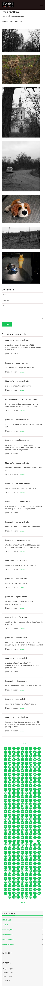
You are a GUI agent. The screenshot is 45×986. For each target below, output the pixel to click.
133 (30, 800)
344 (9, 889)
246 (13, 848)
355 (18, 893)
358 (30, 893)
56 (10, 771)
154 (5, 811)
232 (31, 841)
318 (13, 878)
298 (5, 871)
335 (9, 886)
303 (26, 871)
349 (30, 889)
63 (39, 771)
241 (30, 845)
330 (26, 882)
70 (31, 774)
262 (5, 856)
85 (18, 782)
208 (5, 834)
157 (18, 811)
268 (30, 856)
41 (22, 763)
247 (18, 848)
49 (18, 767)
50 (22, 767)
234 (38, 841)
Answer (22, 354)
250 (30, 848)
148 (18, 808)
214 (30, 834)
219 (13, 837)
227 (10, 841)
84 (14, 782)
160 (30, 811)
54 (39, 767)
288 (39, 863)
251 (34, 848)
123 (26, 797)
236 (9, 845)
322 (30, 878)
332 (34, 882)
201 (13, 830)
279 (39, 860)
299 (9, 871)
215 (34, 834)
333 (39, 882)
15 (26, 752)
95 (22, 785)
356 (22, 893)
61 (31, 771)
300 (13, 871)
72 (39, 774)
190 (5, 826)
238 (18, 845)
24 (26, 756)
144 (39, 804)
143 (34, 804)
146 (9, 808)
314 (34, 874)
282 (13, 863)
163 (5, 815)
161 (34, 811)
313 (30, 874)
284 (22, 863)
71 (35, 774)
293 (22, 867)
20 (10, 756)
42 (26, 763)
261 (39, 852)
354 (13, 893)
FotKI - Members (8, 939)
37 (5, 763)
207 (39, 830)
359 (34, 893)
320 (22, 878)
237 (13, 845)
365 (26, 897)
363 (18, 897)
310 (18, 874)
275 (22, 860)
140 (22, 804)
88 (31, 782)
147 (13, 808)
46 (5, 767)
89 (35, 782)
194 (22, 826)
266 (22, 856)
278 (34, 860)
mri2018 (5, 925)
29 (10, 759)
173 (9, 819)
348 (26, 889)
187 (30, 822)
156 (13, 811)
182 (9, 822)
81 (39, 778)
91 (5, 785)
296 (34, 867)
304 (30, 871)
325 (5, 882)
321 (26, 878)
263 (9, 856)
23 (22, 756)
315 (39, 874)
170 (34, 815)
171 (39, 815)
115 (30, 793)
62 (35, 771)
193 (18, 826)
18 (39, 752)
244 (5, 848)
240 (26, 845)
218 (9, 837)
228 (14, 841)
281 (9, 863)
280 (5, 863)
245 (9, 848)
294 (26, 867)
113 (22, 793)
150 (26, 808)
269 (34, 856)
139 (18, 804)
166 (18, 815)
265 (18, 856)
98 (35, 785)
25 (31, 756)
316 (5, 878)
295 (30, 867)
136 (5, 804)
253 (5, 852)
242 (34, 845)
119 (9, 797)
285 (26, 863)
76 (18, 778)
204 (26, 830)
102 (13, 789)
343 (5, 889)
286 (30, 863)
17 (35, 752)
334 (5, 886)
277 (30, 860)
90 (39, 782)
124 (30, 797)
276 (26, 860)
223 (30, 837)
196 (30, 826)
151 (30, 808)
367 (34, 897)
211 (18, 834)
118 (5, 797)
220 (18, 837)
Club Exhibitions (8, 944)
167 (22, 815)
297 (39, 867)
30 (14, 759)
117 (39, 793)
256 (18, 852)
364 (22, 897)
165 (13, 815)
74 (10, 778)
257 (22, 852)
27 (39, 756)
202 (18, 830)
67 (18, 774)
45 (39, 763)
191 (9, 826)
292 (18, 867)
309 (13, 874)
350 (34, 889)
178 (30, 819)
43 (31, 763)
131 (22, 800)
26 (35, 756)
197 (34, 826)
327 (13, 882)
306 (39, 871)
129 (13, 800)
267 (26, 856)
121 (18, 797)
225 (39, 837)
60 (26, 771)
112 (18, 793)
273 (13, 860)
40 (18, 763)
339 (26, 886)
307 (5, 874)
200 (9, 830)
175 (18, 819)
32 (22, 759)
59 (22, 771)
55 (5, 771)
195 (26, 826)
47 (10, 767)
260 (34, 852)
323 (34, 878)
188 (34, 822)
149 (22, 808)
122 (22, 797)
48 (14, 767)
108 (39, 789)
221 (22, 837)
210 (13, 834)
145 (5, 808)
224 (34, 837)
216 (39, 834)
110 (9, 793)
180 (39, 819)
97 (31, 785)
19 (5, 756)
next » (22, 902)
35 (35, 759)
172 (5, 819)
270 (39, 856)
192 (13, 826)
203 (22, 830)
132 (26, 800)
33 (26, 759)
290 (9, 867)
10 (5, 752)
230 (22, 841)
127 (5, 800)
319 (18, 878)
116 (34, 793)
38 (10, 763)
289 (5, 867)
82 (5, 782)
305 (34, 871)
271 (5, 860)
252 (39, 848)
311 (22, 874)
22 (18, 756)
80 (35, 778)
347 (22, 889)
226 (5, 841)
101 (9, 789)
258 (26, 852)
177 (26, 819)
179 (34, 819)
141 (26, 804)
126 (39, 797)
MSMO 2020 (6, 920)
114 (26, 793)
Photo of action (7, 935)
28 (5, 759)
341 (34, 886)
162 (39, 811)
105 (26, 789)
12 (14, 752)
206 (34, 830)
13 (18, 752)
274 (18, 860)
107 (34, 789)
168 (26, 815)
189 (39, 822)
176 (22, 819)
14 (22, 752)
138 (13, 804)
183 (13, 822)
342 (39, 886)
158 (22, 811)
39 (14, 763)
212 (22, 834)
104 (22, 789)
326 (9, 882)
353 (9, 893)
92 (10, 785)
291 (13, 867)
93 (14, 785)
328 (18, 882)
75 (14, 778)
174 (13, 819)
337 (18, 886)
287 (34, 863)
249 (26, 848)
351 (39, 889)
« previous (22, 743)
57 (14, 771)
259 (30, 852)
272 (9, 860)
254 (9, 852)
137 (9, 804)
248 (22, 848)
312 (26, 874)
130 (18, 800)
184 (18, 822)
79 (31, 778)
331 (30, 882)
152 (34, 808)
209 (9, 834)
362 (13, 897)
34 (31, 759)
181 (5, 822)
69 (26, 774)
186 (26, 822)
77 (22, 778)
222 (26, 837)
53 (35, 767)
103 (18, 789)
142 (30, 804)
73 (5, 778)
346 (18, 889)
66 (14, 774)
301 (18, 871)
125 (34, 797)
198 (39, 826)
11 (10, 752)
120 (13, 797)
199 (5, 830)
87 (26, 782)
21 (14, 756)
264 (13, 856)
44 (35, 763)
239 (22, 845)
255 (13, 852)
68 (22, 774)
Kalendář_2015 (7, 930)
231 (26, 841)
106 (30, 789)
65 (10, 774)
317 (9, 878)
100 (5, 789)
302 (22, 871)
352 (5, 893)
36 (39, 759)
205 (30, 830)
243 (39, 845)
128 (9, 800)
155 (9, 811)
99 (39, 785)
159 (26, 811)
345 (13, 889)
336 (13, 886)
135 (39, 800)
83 (10, 782)
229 (18, 841)
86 (22, 782)
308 (9, 874)
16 (31, 752)
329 (22, 882)
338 (22, 886)
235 (5, 845)
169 (30, 815)
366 (30, 897)
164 (9, 815)
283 (18, 863)
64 (5, 774)
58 (18, 771)
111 (13, 793)
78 (26, 778)
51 (26, 767)
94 (18, 785)
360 (39, 893)
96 (26, 785)
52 (31, 767)
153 (39, 808)
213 (26, 834)
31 (18, 759)
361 (9, 897)
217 (5, 837)
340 (30, 886)
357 (26, 893)
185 (22, 822)
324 (39, 878)
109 (5, 793)
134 (34, 800)
